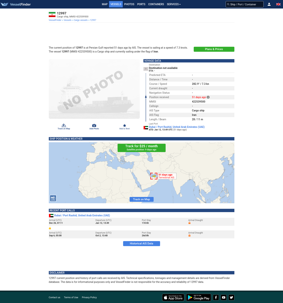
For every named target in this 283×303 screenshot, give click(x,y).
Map (105, 4)
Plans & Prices (214, 49)
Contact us (54, 297)
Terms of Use (71, 297)
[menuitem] (55, 20)
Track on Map (141, 199)
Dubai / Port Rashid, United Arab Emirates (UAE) (177, 126)
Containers (156, 4)
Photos (129, 4)
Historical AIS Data (141, 243)
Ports (141, 4)
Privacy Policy (89, 297)
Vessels (116, 4)
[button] (269, 4)
